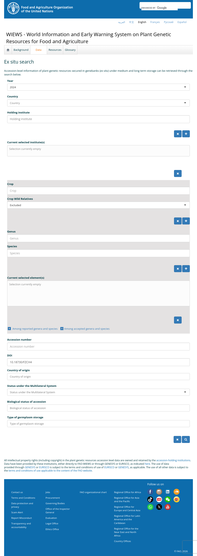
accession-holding (167, 460)
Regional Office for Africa (127, 492)
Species (12, 246)
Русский (168, 22)
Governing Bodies (55, 503)
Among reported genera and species (34, 329)
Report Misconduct (21, 517)
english (142, 22)
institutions (184, 460)
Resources (55, 50)
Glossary (70, 50)
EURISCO (44, 467)
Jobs (48, 492)
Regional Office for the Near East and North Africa (126, 532)
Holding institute (18, 112)
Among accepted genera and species (87, 329)
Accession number (19, 339)
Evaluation (51, 517)
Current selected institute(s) (26, 142)
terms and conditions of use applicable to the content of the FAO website (50, 470)
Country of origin (18, 370)
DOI (9, 355)
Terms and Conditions (23, 497)
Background (21, 50)
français (155, 22)
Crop (10, 184)
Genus (11, 231)
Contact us (17, 492)
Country (12, 96)
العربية (121, 22)
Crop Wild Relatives (20, 199)
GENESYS (30, 467)
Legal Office (52, 523)
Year (10, 81)
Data (39, 50)
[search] (159, 7)
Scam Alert (17, 512)
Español (182, 22)
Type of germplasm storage (25, 417)
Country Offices (122, 541)
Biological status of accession (26, 401)
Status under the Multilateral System (31, 386)
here (147, 464)
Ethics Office (52, 529)
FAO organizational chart (93, 492)
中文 (131, 22)
